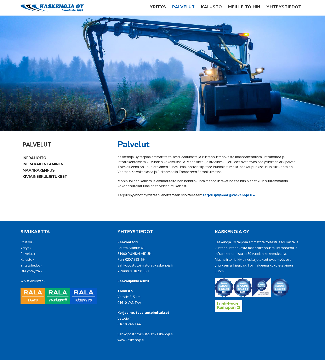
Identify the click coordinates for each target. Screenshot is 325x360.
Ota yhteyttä (30, 271)
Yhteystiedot (284, 7)
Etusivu (26, 242)
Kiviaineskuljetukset (45, 176)
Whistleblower (32, 281)
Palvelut (183, 7)
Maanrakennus (39, 170)
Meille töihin (244, 7)
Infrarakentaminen (43, 164)
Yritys (158, 7)
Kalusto (211, 7)
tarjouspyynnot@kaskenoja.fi (227, 195)
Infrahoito (34, 157)
